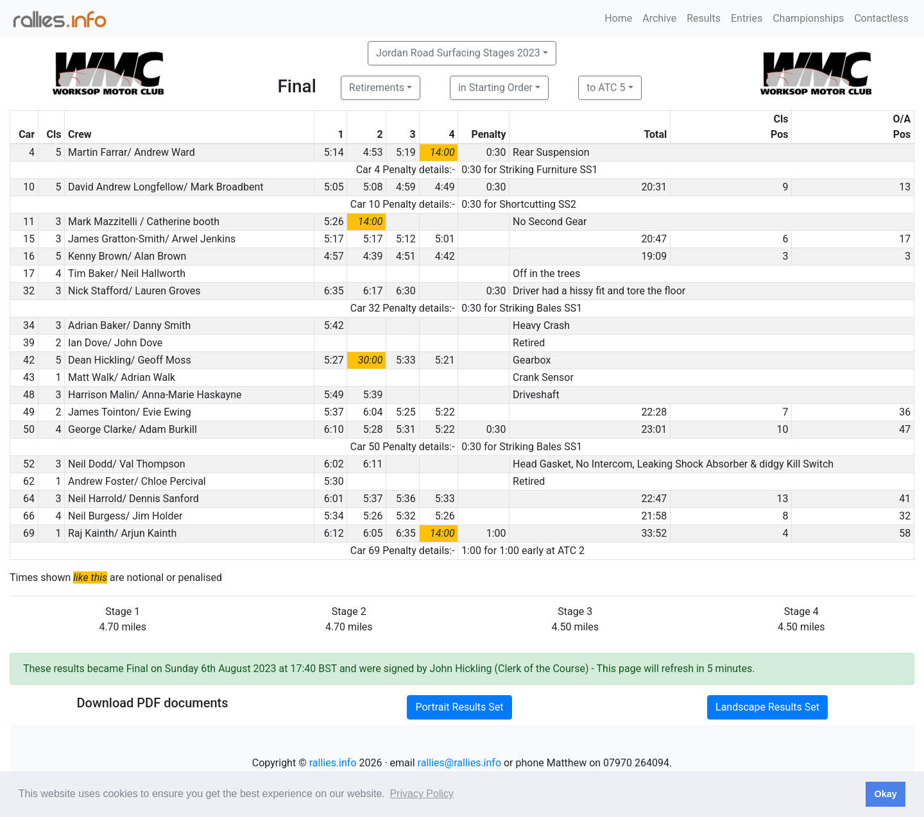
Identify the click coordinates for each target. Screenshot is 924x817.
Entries (746, 18)
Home (618, 18)
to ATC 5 (605, 87)
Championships (808, 18)
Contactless (881, 18)
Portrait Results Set (459, 707)
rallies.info (333, 763)
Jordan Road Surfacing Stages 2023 (458, 53)
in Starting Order (495, 87)
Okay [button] (885, 794)
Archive (659, 18)
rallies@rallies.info (459, 763)
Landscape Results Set (767, 707)
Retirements (376, 87)
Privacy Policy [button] (421, 793)
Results (704, 18)
